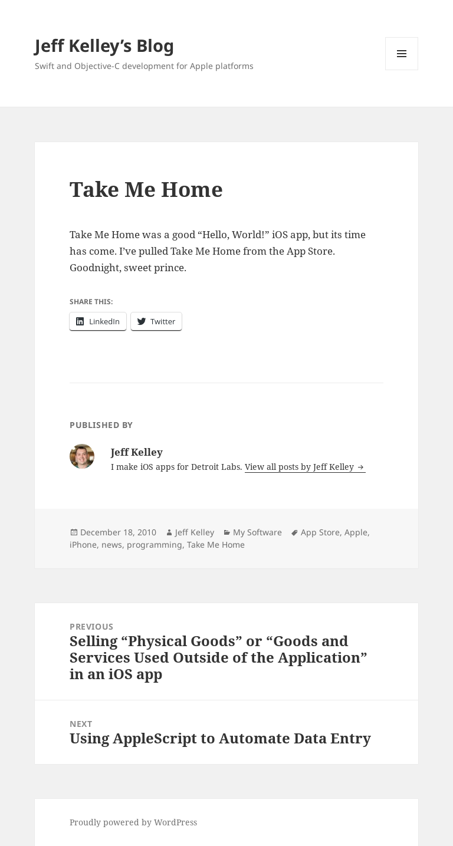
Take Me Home (216, 544)
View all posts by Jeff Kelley (300, 466)
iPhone (83, 544)
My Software (257, 532)
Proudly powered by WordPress (133, 822)
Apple (355, 532)
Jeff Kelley (194, 532)
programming (154, 544)
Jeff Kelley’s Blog (104, 45)
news (111, 544)
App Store (320, 532)
